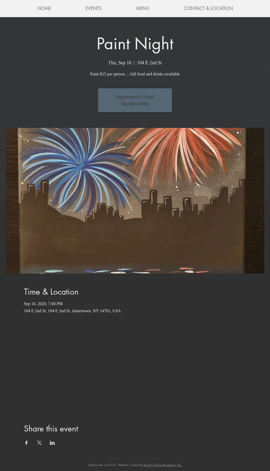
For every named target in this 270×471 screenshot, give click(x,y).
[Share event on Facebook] (26, 443)
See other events (135, 103)
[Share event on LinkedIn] (52, 443)
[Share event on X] (39, 443)
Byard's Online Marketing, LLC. (162, 465)
